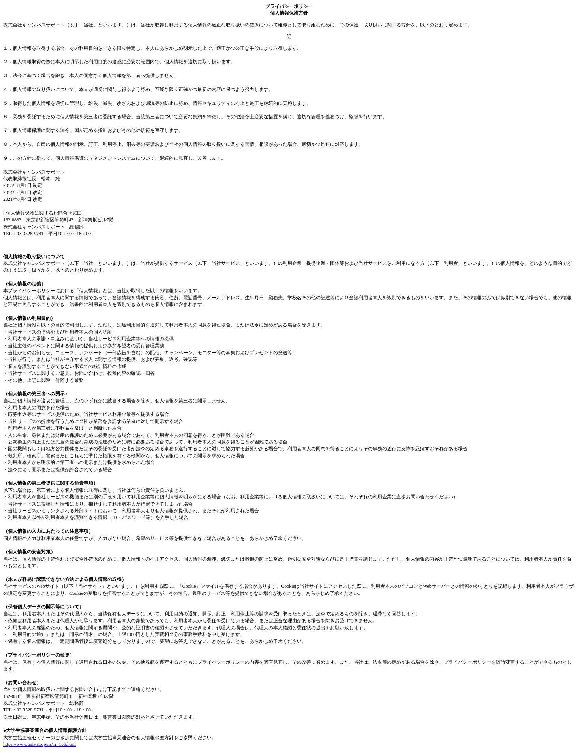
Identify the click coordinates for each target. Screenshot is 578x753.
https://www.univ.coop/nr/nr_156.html (39, 744)
